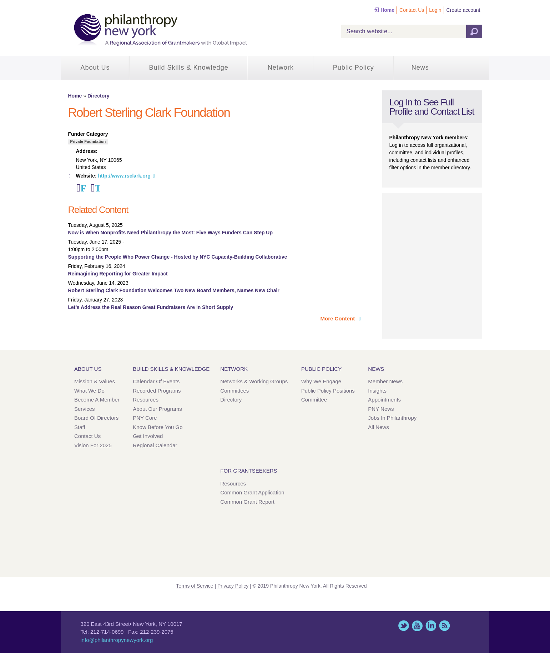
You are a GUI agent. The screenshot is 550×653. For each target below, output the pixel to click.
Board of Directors (96, 418)
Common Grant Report (247, 502)
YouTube (417, 625)
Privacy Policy (232, 586)
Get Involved (148, 436)
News (420, 67)
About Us (95, 67)
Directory (98, 96)
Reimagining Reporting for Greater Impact (118, 273)
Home (387, 10)
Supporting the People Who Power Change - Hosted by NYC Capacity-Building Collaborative (177, 257)
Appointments (384, 400)
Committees (234, 391)
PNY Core (145, 418)
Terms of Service (194, 586)
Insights (377, 391)
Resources (145, 400)
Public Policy (353, 67)
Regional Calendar (155, 445)
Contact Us (411, 10)
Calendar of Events (156, 381)
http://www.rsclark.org (124, 176)
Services (84, 409)
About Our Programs (157, 409)
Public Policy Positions (328, 391)
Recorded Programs (157, 391)
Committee (314, 400)
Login (435, 10)
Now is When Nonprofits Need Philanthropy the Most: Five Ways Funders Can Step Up (170, 232)
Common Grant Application (252, 492)
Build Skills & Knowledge (188, 67)
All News (378, 427)
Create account (463, 10)
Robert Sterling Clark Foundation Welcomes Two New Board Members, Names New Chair (173, 290)
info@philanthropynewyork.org (117, 640)
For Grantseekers (248, 471)
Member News (385, 381)
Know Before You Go (157, 427)
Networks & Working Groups (254, 381)
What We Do (89, 391)
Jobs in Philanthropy (392, 418)
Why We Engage (321, 381)
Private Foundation (88, 141)
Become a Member (97, 400)
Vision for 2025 (93, 445)
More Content (339, 318)
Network (281, 67)
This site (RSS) (444, 625)
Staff (79, 427)
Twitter (97, 188)
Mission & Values (94, 381)
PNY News (381, 409)
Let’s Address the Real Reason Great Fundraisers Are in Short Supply (150, 307)
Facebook (83, 188)
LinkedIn (430, 625)
